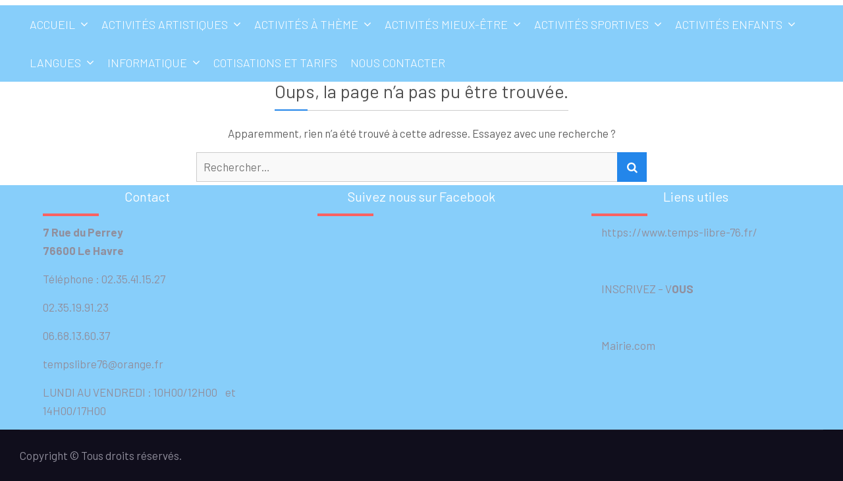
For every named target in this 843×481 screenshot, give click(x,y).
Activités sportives (591, 24)
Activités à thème (306, 24)
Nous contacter (397, 62)
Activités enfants (728, 24)
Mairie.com (623, 345)
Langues (55, 62)
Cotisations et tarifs (275, 62)
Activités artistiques (164, 24)
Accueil (52, 24)
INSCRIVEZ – (628, 288)
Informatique (147, 62)
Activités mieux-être (446, 24)
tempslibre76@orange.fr (103, 363)
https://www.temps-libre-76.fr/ (674, 232)
